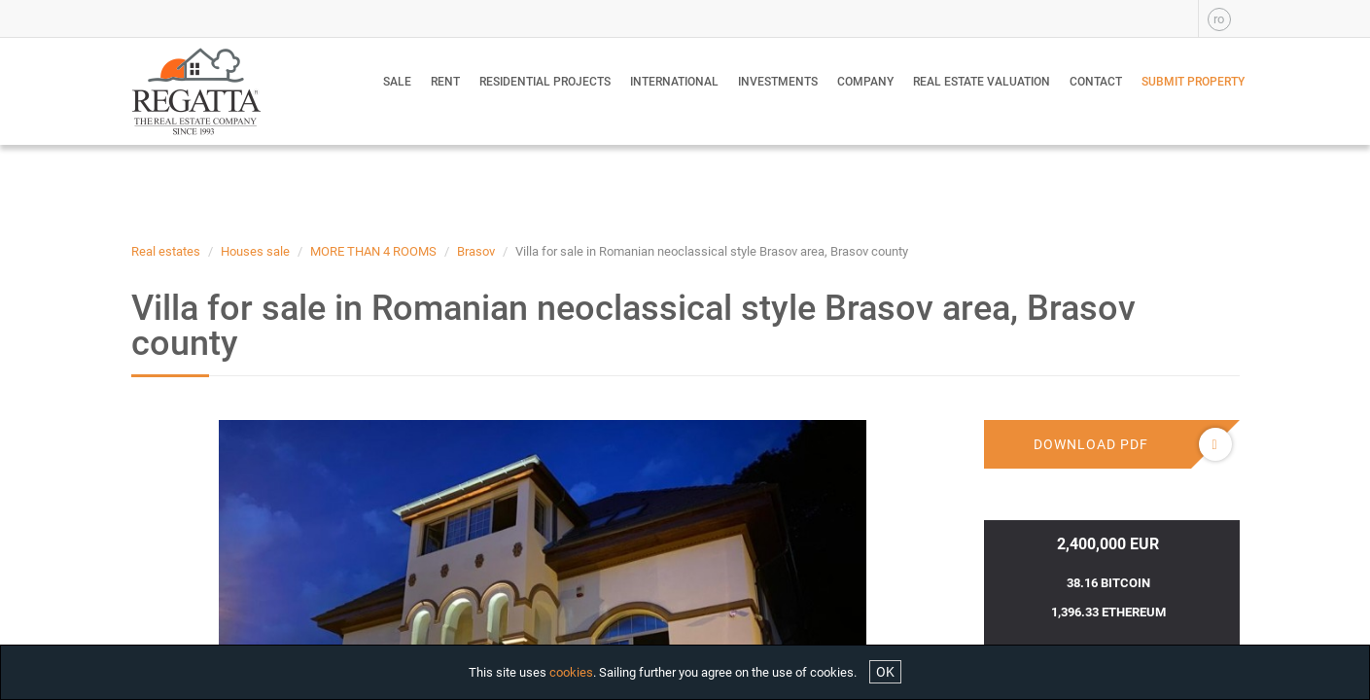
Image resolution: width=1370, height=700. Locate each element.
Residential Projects (545, 81)
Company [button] (865, 81)
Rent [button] (445, 81)
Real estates (165, 251)
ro (1218, 19)
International (674, 81)
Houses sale (255, 251)
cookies (571, 672)
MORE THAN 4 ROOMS (373, 251)
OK (885, 672)
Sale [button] (397, 81)
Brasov (476, 251)
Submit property (1193, 81)
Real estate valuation (981, 81)
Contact (1096, 81)
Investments (778, 81)
